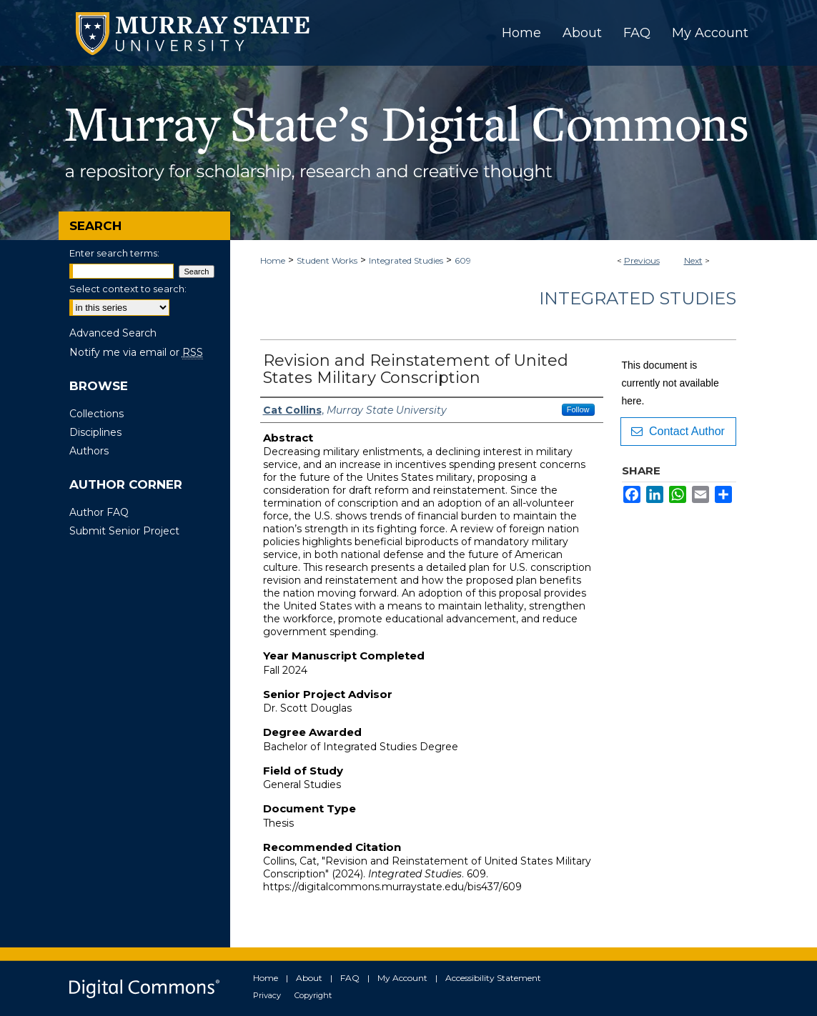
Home (272, 260)
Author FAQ (99, 512)
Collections (96, 413)
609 (463, 260)
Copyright (313, 995)
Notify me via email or (136, 352)
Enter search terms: (114, 253)
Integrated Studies (406, 260)
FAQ (350, 977)
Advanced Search (113, 333)
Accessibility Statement (493, 977)
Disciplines (95, 432)
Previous (642, 260)
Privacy (267, 995)
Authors (89, 450)
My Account (402, 977)
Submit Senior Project (124, 530)
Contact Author (678, 431)
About (309, 977)
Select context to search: (128, 288)
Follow (578, 409)
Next (693, 260)
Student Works (327, 260)
